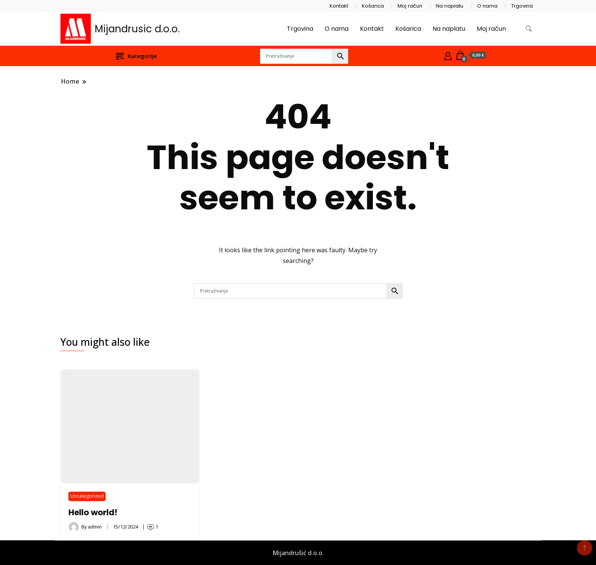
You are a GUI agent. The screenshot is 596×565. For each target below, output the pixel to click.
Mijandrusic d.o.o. (137, 29)
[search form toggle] (529, 29)
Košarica (373, 5)
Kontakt (339, 5)
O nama (487, 5)
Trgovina (522, 5)
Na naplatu (449, 5)
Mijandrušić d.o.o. (298, 553)
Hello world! (92, 512)
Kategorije (136, 56)
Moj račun (410, 5)
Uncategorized (87, 496)
